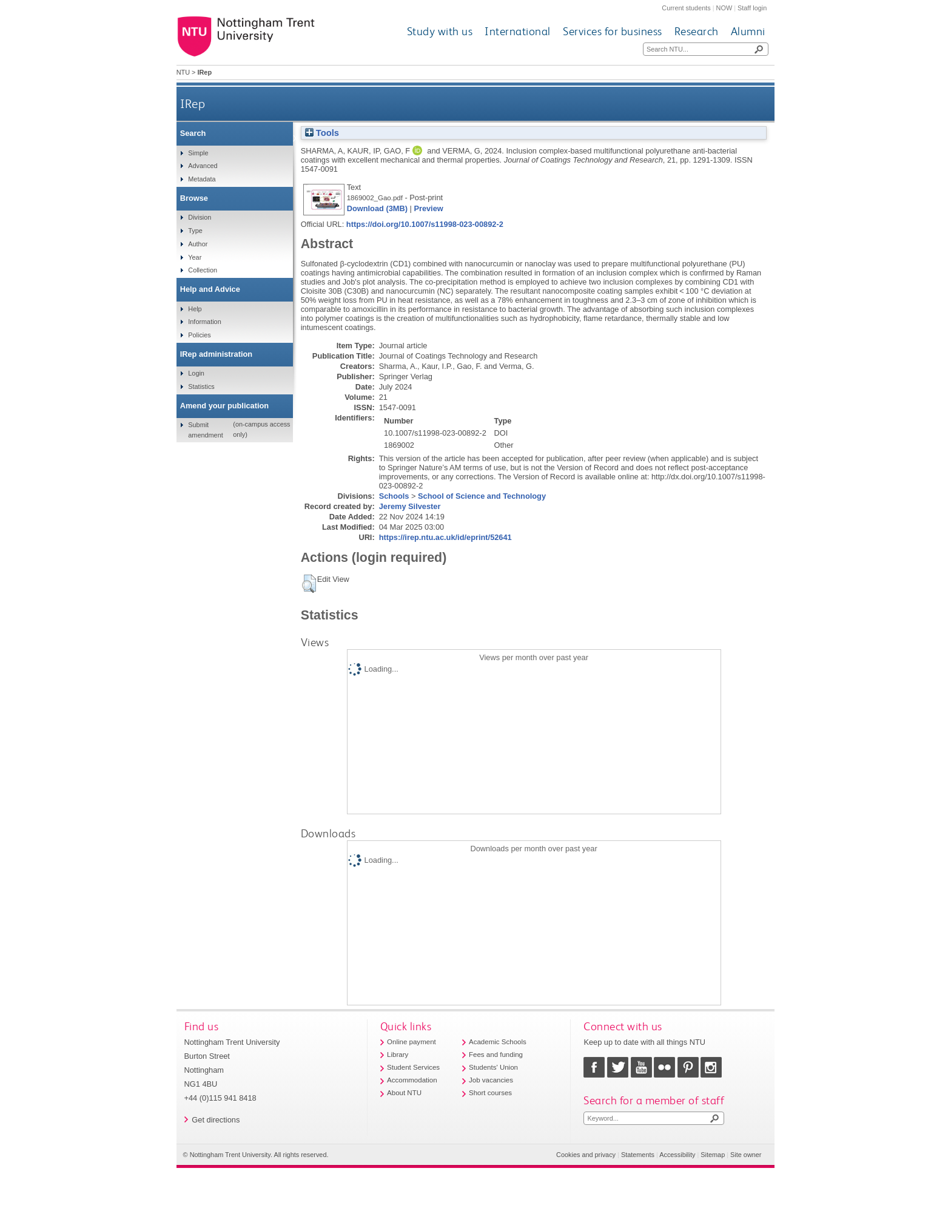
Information (204, 321)
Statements (637, 1154)
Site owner (745, 1154)
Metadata (201, 179)
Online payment (411, 1041)
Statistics (201, 386)
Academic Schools (497, 1041)
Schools (394, 496)
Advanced (202, 165)
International (518, 31)
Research (696, 31)
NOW (724, 8)
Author (197, 244)
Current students (686, 8)
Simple (198, 153)
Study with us (440, 31)
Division (199, 217)
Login (196, 373)
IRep (192, 103)
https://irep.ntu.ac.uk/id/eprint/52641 (445, 537)
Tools (322, 133)
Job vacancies (491, 1080)
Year (194, 257)
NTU (183, 72)
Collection (202, 270)
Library (397, 1054)
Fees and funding (496, 1054)
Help (194, 308)
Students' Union (493, 1067)
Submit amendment (205, 429)
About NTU (404, 1092)
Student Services (413, 1067)
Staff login (752, 8)
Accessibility (677, 1154)
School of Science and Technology (482, 496)
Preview (428, 208)
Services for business (612, 31)
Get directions (216, 1119)
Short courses (490, 1092)
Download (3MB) (377, 208)
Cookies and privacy (586, 1154)
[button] (309, 584)
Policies (199, 335)
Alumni (748, 31)
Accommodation (412, 1080)
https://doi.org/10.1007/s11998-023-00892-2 (424, 224)
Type (195, 230)
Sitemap (713, 1154)
